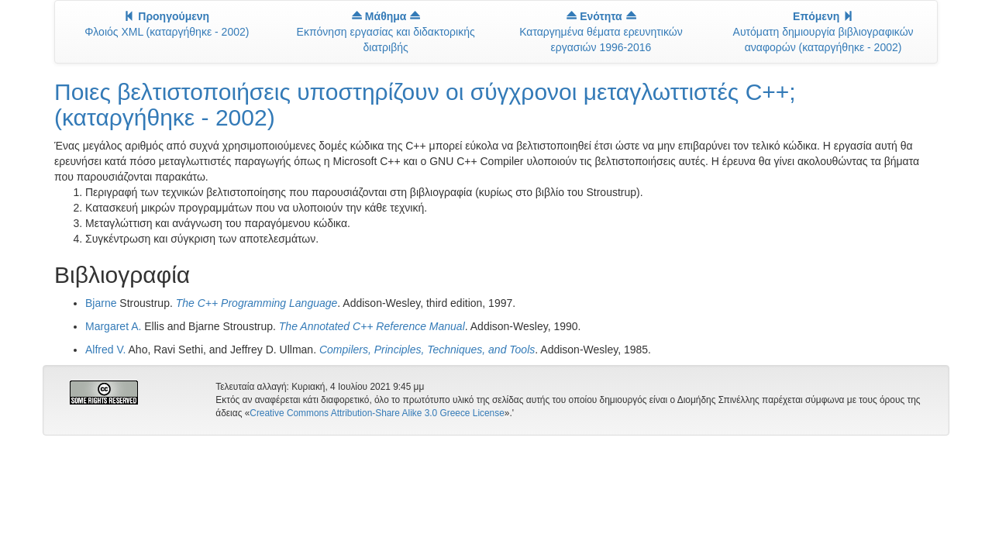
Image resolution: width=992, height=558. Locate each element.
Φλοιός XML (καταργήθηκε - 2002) (166, 24)
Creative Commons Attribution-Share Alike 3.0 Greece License (377, 413)
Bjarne (100, 303)
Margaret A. (113, 326)
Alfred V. (105, 349)
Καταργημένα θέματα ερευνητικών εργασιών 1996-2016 (601, 31)
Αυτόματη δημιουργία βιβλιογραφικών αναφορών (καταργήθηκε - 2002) (823, 31)
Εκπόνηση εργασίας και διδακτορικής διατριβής (386, 31)
